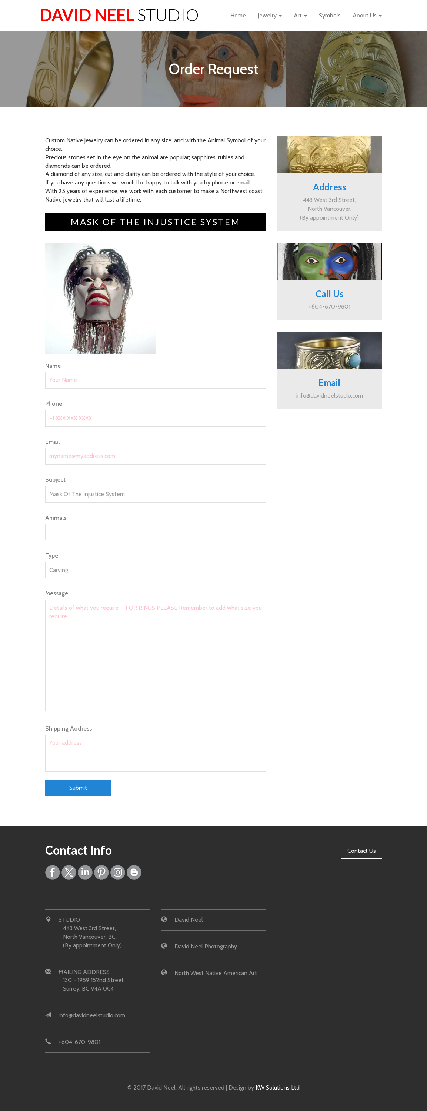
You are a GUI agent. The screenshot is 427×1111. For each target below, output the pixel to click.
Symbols (330, 15)
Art (300, 15)
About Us (367, 15)
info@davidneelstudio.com (329, 395)
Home (238, 15)
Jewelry (270, 15)
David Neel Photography (205, 946)
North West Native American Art (215, 973)
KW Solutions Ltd (278, 1087)
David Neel (119, 15)
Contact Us (361, 850)
